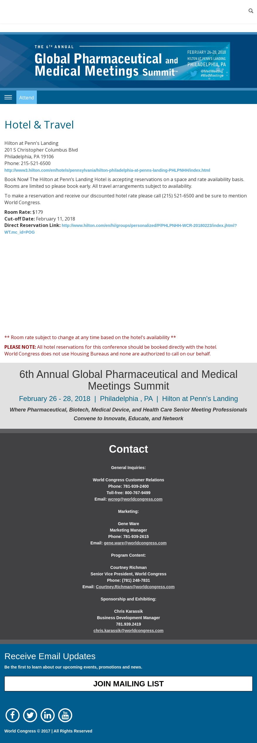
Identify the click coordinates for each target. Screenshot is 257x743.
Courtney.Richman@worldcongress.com (135, 586)
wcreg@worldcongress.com (135, 499)
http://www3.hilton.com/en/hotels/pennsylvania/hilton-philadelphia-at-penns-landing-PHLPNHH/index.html (107, 170)
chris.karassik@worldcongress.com (128, 630)
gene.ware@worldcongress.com (135, 543)
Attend (26, 97)
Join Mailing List (128, 683)
